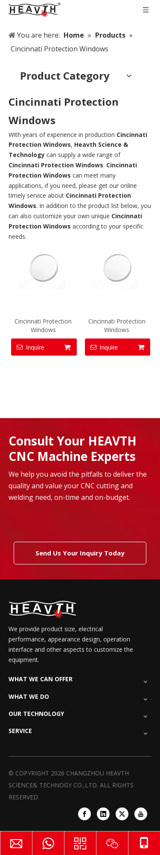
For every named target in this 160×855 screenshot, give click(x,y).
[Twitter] (122, 814)
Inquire (27, 347)
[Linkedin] (103, 814)
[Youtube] (140, 814)
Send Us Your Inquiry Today (80, 553)
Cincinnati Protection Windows (43, 325)
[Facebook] (84, 814)
